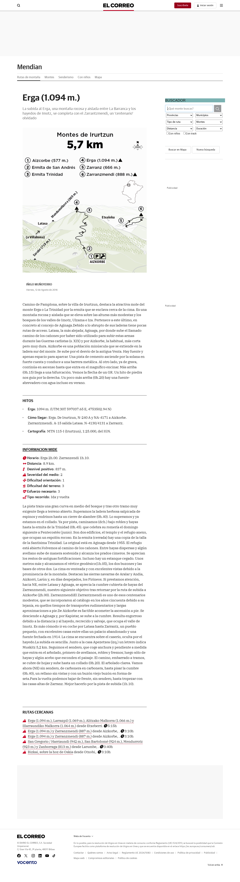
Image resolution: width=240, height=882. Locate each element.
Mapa (98, 77)
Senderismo (65, 77)
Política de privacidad (189, 853)
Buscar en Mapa (177, 149)
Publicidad (209, 853)
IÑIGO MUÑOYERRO (39, 284)
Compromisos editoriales (101, 858)
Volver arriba (215, 865)
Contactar (79, 853)
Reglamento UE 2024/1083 (136, 853)
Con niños (84, 77)
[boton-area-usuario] (205, 5)
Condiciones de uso (164, 853)
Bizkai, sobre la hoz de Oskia (50, 751)
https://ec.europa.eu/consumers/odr (197, 846)
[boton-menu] (221, 5)
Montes (49, 77)
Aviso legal (112, 853)
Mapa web (79, 858)
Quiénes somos (95, 853)
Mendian (29, 67)
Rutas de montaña (28, 77)
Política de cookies (127, 858)
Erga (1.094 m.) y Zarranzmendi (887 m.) (60, 730)
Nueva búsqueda (206, 149)
